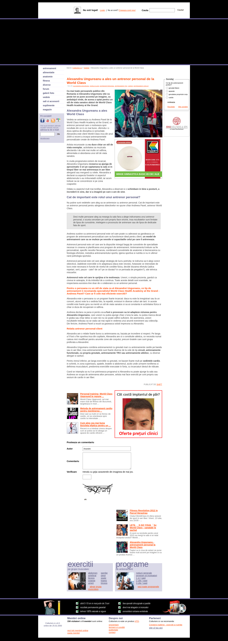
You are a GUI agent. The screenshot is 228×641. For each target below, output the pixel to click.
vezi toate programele (148, 586)
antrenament (49, 68)
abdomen (92, 573)
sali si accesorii (51, 101)
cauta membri (73, 633)
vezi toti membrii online (77, 630)
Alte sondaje (183, 107)
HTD (137, 621)
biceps (91, 578)
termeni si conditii (117, 627)
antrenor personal (107, 86)
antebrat (92, 575)
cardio (130, 86)
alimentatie (48, 72)
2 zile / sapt (141, 580)
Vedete (86, 68)
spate (103, 578)
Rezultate (171, 107)
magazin (47, 109)
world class (94, 86)
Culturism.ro (77, 68)
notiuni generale (144, 573)
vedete (46, 97)
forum (46, 89)
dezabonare (45, 138)
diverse (47, 85)
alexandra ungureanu (81, 86)
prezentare (114, 625)
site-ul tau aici (156, 628)
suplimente (49, 105)
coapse (91, 580)
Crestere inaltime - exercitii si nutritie (165, 625)
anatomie (48, 76)
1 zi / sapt (141, 578)
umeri (91, 583)
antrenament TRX (121, 86)
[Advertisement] (124, 73)
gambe (104, 573)
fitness (46, 80)
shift (159, 384)
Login (102, 10)
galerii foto (48, 93)
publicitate (113, 630)
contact (112, 632)
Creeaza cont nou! (127, 10)
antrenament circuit (141, 86)
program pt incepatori (146, 575)
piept (103, 575)
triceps (104, 583)
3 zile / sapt (141, 583)
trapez (104, 580)
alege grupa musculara (94, 587)
